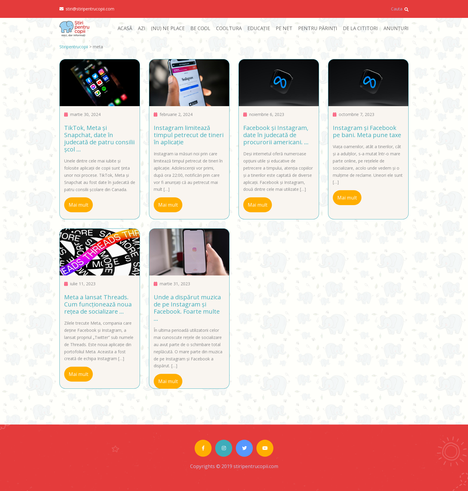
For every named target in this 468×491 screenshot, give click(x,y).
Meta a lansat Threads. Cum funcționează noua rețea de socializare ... (98, 304)
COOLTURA (229, 28)
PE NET (284, 28)
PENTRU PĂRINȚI (317, 28)
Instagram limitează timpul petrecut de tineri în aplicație (189, 135)
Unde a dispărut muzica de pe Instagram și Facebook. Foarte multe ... (187, 308)
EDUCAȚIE (258, 28)
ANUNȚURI (396, 28)
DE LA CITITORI (360, 28)
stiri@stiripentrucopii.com (86, 8)
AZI (141, 28)
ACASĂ (125, 28)
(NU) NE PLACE (168, 28)
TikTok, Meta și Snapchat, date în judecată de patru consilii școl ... (99, 138)
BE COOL (200, 28)
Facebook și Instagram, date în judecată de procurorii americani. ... (276, 135)
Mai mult (78, 205)
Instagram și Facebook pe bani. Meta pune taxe (367, 131)
